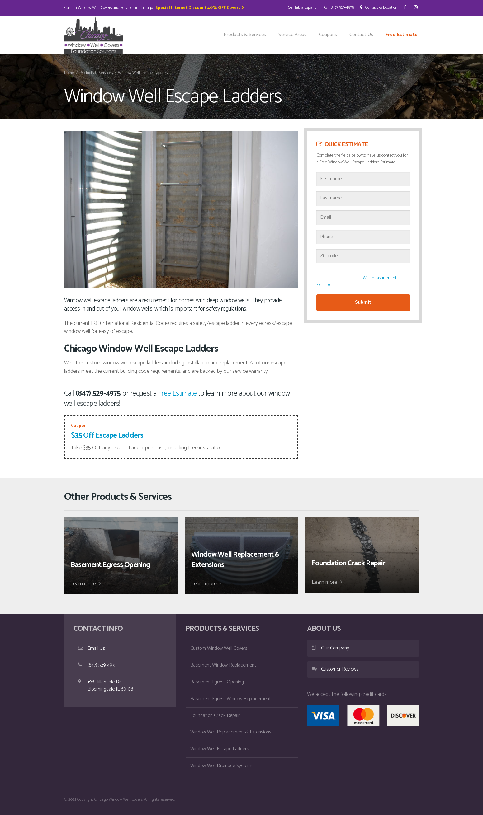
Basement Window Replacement (223, 665)
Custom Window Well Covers (218, 648)
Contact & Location (378, 7)
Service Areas (292, 34)
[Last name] (363, 198)
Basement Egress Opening (217, 682)
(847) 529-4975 (339, 7)
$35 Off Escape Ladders (107, 435)
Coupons (328, 34)
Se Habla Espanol (302, 7)
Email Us (91, 648)
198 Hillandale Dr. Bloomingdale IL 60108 (105, 685)
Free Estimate (402, 34)
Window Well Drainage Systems (221, 765)
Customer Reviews (335, 669)
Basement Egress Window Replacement (230, 699)
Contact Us (361, 34)
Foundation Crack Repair (215, 715)
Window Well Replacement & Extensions (230, 732)
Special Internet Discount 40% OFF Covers (199, 7)
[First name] (363, 179)
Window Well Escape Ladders (219, 749)
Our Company (330, 648)
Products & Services (245, 34)
